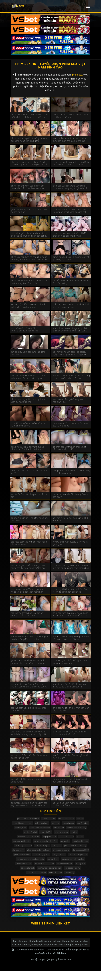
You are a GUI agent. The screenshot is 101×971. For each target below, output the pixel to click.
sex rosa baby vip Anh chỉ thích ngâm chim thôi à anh (29, 544)
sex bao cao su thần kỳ (76, 828)
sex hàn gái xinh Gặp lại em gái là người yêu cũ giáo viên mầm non (27, 591)
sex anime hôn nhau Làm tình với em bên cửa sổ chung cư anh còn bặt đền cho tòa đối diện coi (29, 235)
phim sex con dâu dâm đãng (45, 842)
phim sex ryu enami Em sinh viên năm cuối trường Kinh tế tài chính (29, 283)
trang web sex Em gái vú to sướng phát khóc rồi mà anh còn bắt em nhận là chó (27, 449)
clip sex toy (69, 873)
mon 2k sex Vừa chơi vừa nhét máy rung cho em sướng (28, 425)
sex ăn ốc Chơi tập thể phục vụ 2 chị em (29, 496)
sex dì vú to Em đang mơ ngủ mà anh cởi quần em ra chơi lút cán (71, 639)
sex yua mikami (59, 855)
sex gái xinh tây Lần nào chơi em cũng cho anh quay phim (71, 472)
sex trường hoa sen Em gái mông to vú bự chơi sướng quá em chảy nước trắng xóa (29, 734)
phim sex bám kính (22, 855)
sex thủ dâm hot (30, 833)
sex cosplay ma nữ (72, 869)
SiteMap (61, 954)
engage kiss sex (49, 837)
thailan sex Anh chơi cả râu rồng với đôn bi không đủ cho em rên (70, 781)
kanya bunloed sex (23, 864)
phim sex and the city (21, 842)
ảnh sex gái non (41, 824)
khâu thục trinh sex (80, 842)
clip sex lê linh (18, 851)
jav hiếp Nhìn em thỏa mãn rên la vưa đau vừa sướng (71, 283)
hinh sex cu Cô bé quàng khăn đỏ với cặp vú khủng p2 (71, 425)
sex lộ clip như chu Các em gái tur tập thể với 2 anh (71, 757)
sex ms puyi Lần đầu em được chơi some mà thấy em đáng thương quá (28, 567)
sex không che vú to (23, 846)
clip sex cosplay (61, 833)
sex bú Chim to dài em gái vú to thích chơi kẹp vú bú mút (71, 116)
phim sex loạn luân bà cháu (73, 860)
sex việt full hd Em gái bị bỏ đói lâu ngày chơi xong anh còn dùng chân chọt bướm (70, 354)
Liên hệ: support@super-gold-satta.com (50, 960)
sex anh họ (65, 842)
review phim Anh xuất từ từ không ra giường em (70, 544)
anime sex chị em (66, 837)
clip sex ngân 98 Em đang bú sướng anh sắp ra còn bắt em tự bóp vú (28, 377)
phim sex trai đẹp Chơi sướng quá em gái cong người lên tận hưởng (29, 140)
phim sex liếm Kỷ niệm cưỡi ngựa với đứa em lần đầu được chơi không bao (71, 567)
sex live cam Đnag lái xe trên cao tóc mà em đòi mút (28, 710)
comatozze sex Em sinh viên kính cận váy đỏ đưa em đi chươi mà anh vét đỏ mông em (29, 805)
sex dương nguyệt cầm (22, 824)
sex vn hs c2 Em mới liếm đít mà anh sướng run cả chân (29, 757)
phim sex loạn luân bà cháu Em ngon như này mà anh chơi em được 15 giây (29, 259)
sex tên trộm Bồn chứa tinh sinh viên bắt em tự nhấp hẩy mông (28, 306)
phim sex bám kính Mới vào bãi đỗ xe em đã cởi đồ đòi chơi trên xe (71, 235)
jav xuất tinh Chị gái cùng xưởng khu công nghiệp (28, 781)
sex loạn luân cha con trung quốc (30, 860)
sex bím (74, 833)
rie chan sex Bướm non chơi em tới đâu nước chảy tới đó (69, 449)
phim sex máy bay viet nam (38, 851)
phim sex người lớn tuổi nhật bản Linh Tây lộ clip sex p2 (71, 710)
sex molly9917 (45, 833)
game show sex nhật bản (39, 828)
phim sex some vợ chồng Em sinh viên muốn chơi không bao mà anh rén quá (70, 211)
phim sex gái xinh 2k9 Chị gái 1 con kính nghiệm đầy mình (70, 662)
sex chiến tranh (55, 873)
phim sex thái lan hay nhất (28, 820)
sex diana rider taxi (64, 864)
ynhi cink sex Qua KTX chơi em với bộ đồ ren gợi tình (29, 211)
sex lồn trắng (82, 824)
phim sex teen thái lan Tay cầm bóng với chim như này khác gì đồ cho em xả (70, 615)
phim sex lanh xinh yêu (44, 864)
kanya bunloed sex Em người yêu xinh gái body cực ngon (71, 259)
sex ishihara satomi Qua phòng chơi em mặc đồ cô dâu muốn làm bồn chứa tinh (70, 330)
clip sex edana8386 (80, 851)
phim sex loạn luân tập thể (28, 837)
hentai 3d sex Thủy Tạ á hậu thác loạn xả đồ (29, 472)
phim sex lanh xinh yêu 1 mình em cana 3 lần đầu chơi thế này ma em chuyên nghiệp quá (28, 188)
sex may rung (20, 828)
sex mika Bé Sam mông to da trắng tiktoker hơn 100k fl (69, 805)
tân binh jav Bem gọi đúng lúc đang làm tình (28, 354)
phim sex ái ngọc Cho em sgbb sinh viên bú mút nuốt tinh (28, 401)
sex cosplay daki (27, 869)
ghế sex (80, 837)
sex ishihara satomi (66, 820)
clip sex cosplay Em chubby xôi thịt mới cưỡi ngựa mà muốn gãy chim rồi (29, 164)
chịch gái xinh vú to (61, 851)
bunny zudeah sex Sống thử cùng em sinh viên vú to (29, 520)
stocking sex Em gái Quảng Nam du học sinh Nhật (70, 401)
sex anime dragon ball (78, 855)
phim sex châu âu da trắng (75, 846)
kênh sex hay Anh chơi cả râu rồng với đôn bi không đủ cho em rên (29, 639)
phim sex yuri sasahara (36, 873)
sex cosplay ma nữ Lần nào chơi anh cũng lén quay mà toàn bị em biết (70, 140)
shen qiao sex (68, 824)
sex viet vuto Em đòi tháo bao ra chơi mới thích (70, 520)
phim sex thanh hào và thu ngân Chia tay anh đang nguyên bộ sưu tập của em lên (71, 164)
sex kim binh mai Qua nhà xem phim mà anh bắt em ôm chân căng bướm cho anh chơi (28, 686)
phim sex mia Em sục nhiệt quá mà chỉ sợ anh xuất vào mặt (70, 733)
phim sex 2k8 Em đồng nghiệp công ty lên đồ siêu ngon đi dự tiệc (70, 591)
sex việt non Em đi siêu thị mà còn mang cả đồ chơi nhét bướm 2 (69, 686)
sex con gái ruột (48, 820)
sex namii (56, 824)
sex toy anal (80, 864)
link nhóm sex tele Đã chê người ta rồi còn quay (71, 496)
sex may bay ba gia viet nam (49, 869)
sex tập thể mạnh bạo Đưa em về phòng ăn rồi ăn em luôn (27, 615)
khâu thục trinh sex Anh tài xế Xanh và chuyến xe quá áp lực (71, 306)
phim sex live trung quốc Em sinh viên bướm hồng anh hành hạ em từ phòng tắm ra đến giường (29, 117)
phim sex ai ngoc (42, 846)
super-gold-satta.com (32, 950)
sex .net (80, 820)
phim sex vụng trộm (41, 855)
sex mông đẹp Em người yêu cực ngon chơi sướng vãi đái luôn (27, 330)
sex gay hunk (53, 860)
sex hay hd (56, 846)
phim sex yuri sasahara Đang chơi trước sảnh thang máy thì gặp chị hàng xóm (71, 188)
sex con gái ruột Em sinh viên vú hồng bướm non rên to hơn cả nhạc (71, 377)
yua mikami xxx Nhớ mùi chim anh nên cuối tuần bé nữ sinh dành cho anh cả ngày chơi (28, 662)
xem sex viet (58, 828)
